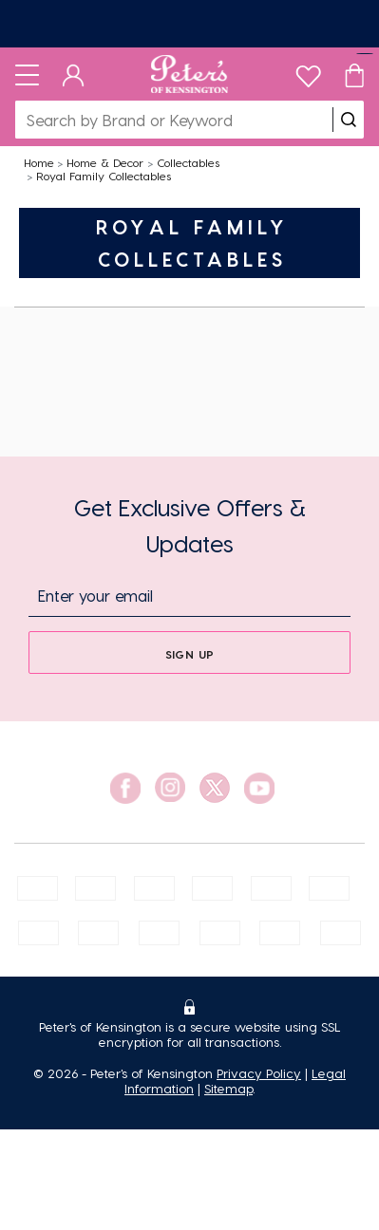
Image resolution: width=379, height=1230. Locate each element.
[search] (348, 120)
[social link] (125, 788)
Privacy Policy (259, 1073)
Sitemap (228, 1088)
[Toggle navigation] (27, 74)
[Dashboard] (74, 74)
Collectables (188, 162)
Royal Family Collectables (103, 175)
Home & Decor (104, 162)
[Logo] (189, 74)
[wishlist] (308, 72)
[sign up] (189, 652)
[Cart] (354, 74)
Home (39, 162)
